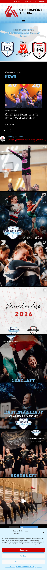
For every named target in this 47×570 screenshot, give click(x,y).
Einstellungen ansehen (23, 562)
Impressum (38, 567)
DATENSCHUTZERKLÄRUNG (25, 567)
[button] (44, 532)
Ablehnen (23, 556)
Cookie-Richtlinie (10, 567)
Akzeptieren (23, 550)
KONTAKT (17, 1)
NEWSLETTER (30, 1)
